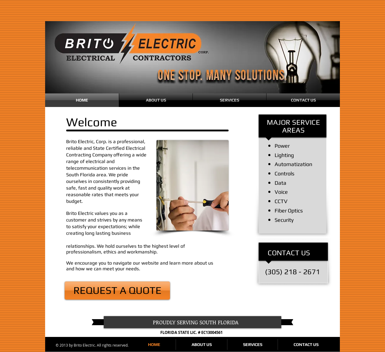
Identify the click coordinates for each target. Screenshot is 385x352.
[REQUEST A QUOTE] (117, 290)
